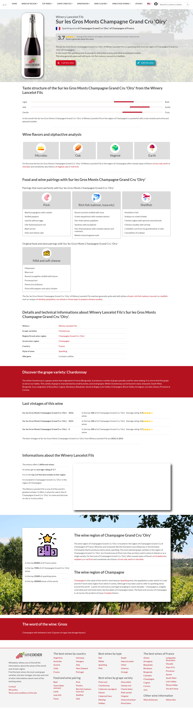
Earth (152, 155)
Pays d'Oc (170, 667)
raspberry (78, 559)
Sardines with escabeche (85, 224)
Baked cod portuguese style (87, 235)
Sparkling (63, 351)
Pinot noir (102, 682)
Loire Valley (171, 681)
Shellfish (146, 205)
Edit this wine (145, 62)
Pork (46, 205)
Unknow (125, 668)
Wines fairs (171, 699)
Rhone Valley (172, 685)
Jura (145, 689)
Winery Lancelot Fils (69, 17)
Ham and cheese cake (34, 232)
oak (66, 166)
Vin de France (172, 688)
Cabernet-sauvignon (107, 689)
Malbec (101, 703)
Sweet (123, 657)
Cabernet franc (105, 696)
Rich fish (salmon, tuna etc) (96, 205)
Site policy (13, 689)
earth (165, 163)
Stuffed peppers (32, 216)
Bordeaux (147, 668)
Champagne (64, 341)
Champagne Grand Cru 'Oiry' (72, 336)
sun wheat (61, 299)
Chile (55, 668)
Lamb (55, 691)
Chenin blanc (127, 689)
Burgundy (147, 672)
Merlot (101, 692)
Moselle (169, 663)
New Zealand (82, 668)
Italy (78, 665)
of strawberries (159, 556)
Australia (57, 661)
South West (171, 678)
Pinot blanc (126, 703)
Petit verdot (126, 692)
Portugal (80, 672)
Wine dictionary (150, 699)
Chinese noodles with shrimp (137, 224)
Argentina (57, 657)
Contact (12, 686)
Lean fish (57, 695)
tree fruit (75, 166)
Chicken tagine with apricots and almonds (143, 220)
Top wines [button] (46, 4)
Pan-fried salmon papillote (86, 220)
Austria (56, 665)
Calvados (147, 675)
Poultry (79, 685)
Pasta (56, 698)
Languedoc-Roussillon (171, 658)
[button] (148, 3)
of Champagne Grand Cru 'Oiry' (93, 28)
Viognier (125, 696)
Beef (55, 682)
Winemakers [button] (83, 4)
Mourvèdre (126, 682)
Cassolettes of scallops (134, 232)
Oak (78, 155)
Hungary (80, 661)
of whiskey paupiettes (46, 299)
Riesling (101, 699)
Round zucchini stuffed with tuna (89, 212)
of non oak (157, 163)
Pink (100, 668)
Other (123, 665)
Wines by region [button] (29, 4)
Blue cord (29, 272)
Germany (80, 657)
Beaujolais (148, 665)
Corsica (146, 686)
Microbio (41, 155)
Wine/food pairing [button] (121, 4)
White (101, 661)
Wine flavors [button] (100, 4)
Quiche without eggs (34, 220)
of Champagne (117, 28)
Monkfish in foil (131, 212)
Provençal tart (31, 280)
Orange (124, 672)
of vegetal (59, 166)
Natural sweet (127, 661)
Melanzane (30, 268)
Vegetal (115, 155)
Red (100, 657)
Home (14, 4)
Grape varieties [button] (64, 4)
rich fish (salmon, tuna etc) (145, 296)
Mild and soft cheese (46, 260)
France (62, 346)
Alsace (146, 657)
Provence (170, 671)
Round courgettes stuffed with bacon (41, 276)
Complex (108, 593)
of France (129, 28)
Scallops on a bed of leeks (135, 216)
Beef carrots (30, 228)
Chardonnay (64, 331)
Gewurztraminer (128, 699)
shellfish (164, 296)
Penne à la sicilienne (34, 284)
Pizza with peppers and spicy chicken (41, 288)
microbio (26, 166)
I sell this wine (65, 62)
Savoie (169, 674)
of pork (130, 296)
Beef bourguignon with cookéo (38, 212)
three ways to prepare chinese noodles (85, 299)
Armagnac (148, 661)
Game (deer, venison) (58, 686)
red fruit (89, 559)
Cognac (146, 682)
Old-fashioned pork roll (35, 224)
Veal (78, 698)
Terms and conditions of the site (23, 693)
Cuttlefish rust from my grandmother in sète (144, 228)
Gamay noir (126, 685)
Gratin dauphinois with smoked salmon (92, 216)
